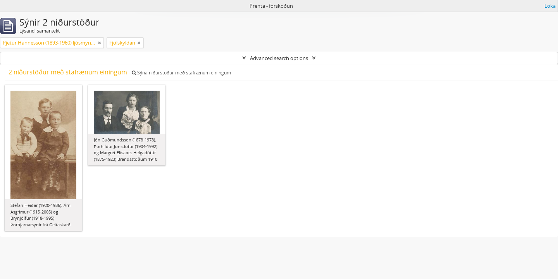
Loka (550, 5)
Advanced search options (279, 58)
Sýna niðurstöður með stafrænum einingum (181, 72)
